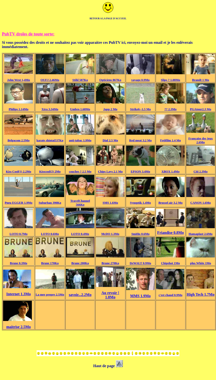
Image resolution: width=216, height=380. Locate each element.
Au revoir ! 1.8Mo (110, 295)
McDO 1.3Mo (110, 234)
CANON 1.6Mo (200, 202)
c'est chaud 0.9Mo (170, 295)
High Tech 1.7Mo (201, 294)
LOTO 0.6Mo (50, 234)
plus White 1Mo (200, 263)
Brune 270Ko (110, 263)
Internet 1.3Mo (18, 294)
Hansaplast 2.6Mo (200, 234)
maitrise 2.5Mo (18, 327)
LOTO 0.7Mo (19, 234)
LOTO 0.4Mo (80, 234)
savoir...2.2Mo (80, 295)
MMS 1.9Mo (140, 296)
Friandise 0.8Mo (170, 233)
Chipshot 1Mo (170, 263)
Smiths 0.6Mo (140, 234)
